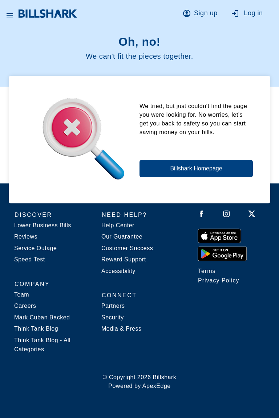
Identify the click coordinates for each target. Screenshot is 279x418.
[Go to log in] (250, 14)
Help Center (117, 225)
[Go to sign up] (202, 14)
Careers (25, 306)
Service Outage (35, 248)
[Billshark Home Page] (48, 13)
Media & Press (121, 329)
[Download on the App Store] (219, 235)
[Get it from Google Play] (222, 253)
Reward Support (123, 259)
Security (112, 317)
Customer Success (127, 248)
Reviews (25, 236)
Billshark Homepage (196, 168)
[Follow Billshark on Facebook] (201, 215)
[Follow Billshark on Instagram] (226, 215)
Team (21, 294)
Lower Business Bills (42, 225)
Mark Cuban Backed (42, 317)
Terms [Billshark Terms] (207, 271)
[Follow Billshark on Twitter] (251, 215)
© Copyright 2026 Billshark (140, 382)
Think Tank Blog (36, 329)
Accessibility (118, 271)
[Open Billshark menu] (9, 13)
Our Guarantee (121, 236)
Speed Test (29, 259)
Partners (113, 306)
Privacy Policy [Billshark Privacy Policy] (218, 280)
